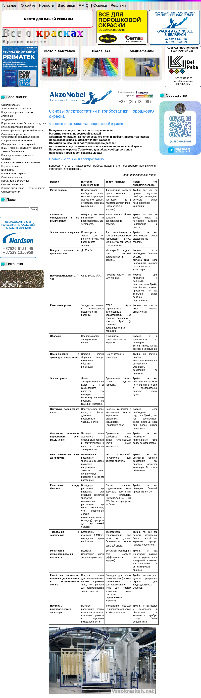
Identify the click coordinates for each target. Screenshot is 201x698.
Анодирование (9, 119)
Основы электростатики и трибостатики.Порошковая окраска (20, 135)
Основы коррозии (10, 105)
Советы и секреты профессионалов (20, 162)
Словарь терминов (11, 177)
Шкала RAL (101, 51)
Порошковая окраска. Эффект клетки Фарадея (79, 140)
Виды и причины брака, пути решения (21, 147)
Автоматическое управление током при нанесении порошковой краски (96, 146)
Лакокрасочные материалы (16, 108)
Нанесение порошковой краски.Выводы (75, 152)
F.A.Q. (84, 5)
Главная (9, 5)
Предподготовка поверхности (17, 155)
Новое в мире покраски (13, 173)
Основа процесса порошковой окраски (22, 130)
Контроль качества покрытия (16, 140)
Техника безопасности (13, 151)
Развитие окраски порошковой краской (75, 133)
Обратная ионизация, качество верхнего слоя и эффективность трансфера (99, 136)
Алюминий (7, 116)
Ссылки (100, 5)
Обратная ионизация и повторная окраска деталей (82, 143)
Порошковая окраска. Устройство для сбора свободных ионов (90, 149)
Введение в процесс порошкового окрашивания (81, 130)
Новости (46, 5)
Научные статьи (10, 166)
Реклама (118, 5)
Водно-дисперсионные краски (17, 112)
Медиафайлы (142, 51)
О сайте (28, 5)
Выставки (66, 5)
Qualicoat (6, 158)
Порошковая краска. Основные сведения (23, 123)
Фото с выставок (59, 51)
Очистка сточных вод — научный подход (23, 188)
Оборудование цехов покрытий (18, 144)
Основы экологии (10, 191)
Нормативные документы (15, 180)
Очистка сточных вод (12, 184)
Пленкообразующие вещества (17, 127)
